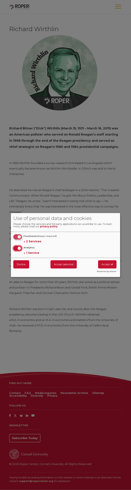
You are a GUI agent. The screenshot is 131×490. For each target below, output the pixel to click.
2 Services (32, 241)
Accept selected (63, 264)
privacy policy (48, 226)
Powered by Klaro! (106, 272)
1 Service (31, 253)
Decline (21, 264)
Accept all (107, 264)
